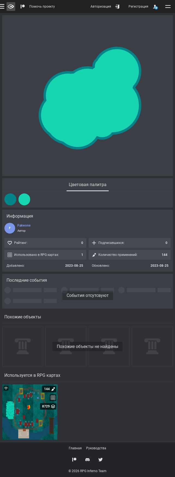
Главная (75, 448)
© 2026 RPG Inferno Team (87, 471)
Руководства (96, 448)
